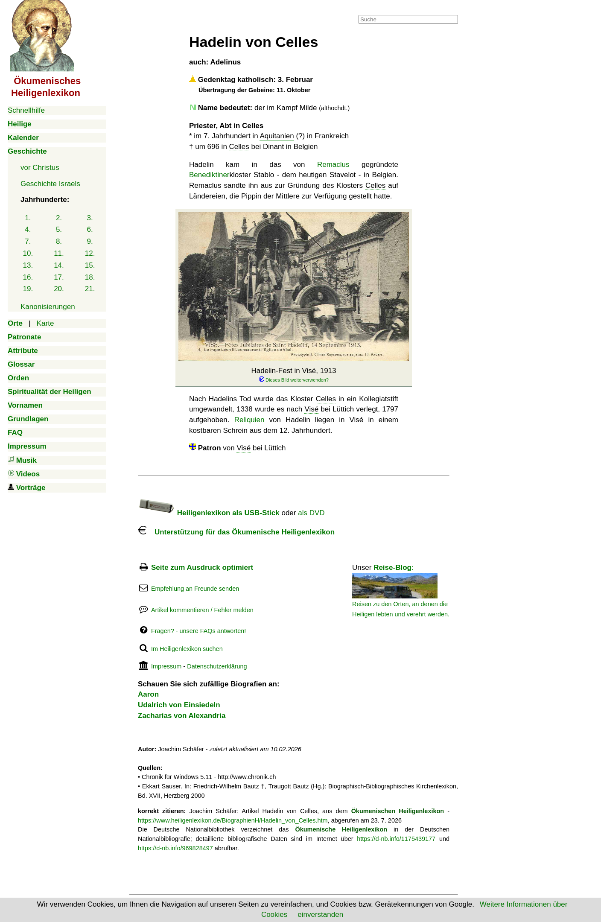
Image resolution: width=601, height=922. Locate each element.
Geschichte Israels (50, 184)
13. (28, 265)
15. (90, 265)
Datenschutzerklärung (217, 666)
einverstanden (320, 914)
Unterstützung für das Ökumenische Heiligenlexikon (236, 532)
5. (59, 229)
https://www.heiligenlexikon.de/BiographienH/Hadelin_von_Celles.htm (233, 820)
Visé (311, 409)
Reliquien (249, 420)
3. (90, 218)
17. (59, 277)
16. (28, 277)
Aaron (148, 694)
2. (59, 218)
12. (90, 253)
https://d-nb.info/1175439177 (396, 838)
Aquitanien (277, 136)
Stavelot (343, 175)
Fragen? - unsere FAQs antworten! (198, 630)
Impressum (166, 666)
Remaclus (333, 164)
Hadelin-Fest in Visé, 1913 (293, 375)
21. (90, 289)
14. (59, 265)
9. (90, 241)
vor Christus (39, 167)
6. (90, 229)
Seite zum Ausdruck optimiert (202, 567)
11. (59, 253)
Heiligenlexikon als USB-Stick (209, 513)
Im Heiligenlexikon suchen (187, 648)
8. (59, 241)
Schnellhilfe (26, 110)
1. (28, 218)
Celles (239, 147)
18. (90, 277)
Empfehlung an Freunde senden (195, 588)
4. (28, 229)
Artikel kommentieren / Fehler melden (202, 610)
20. (59, 289)
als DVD (311, 513)
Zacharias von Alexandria (181, 716)
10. (28, 253)
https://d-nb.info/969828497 (175, 848)
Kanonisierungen (47, 307)
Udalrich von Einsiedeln (179, 705)
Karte (45, 323)
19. (28, 289)
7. (28, 241)
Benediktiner (209, 175)
